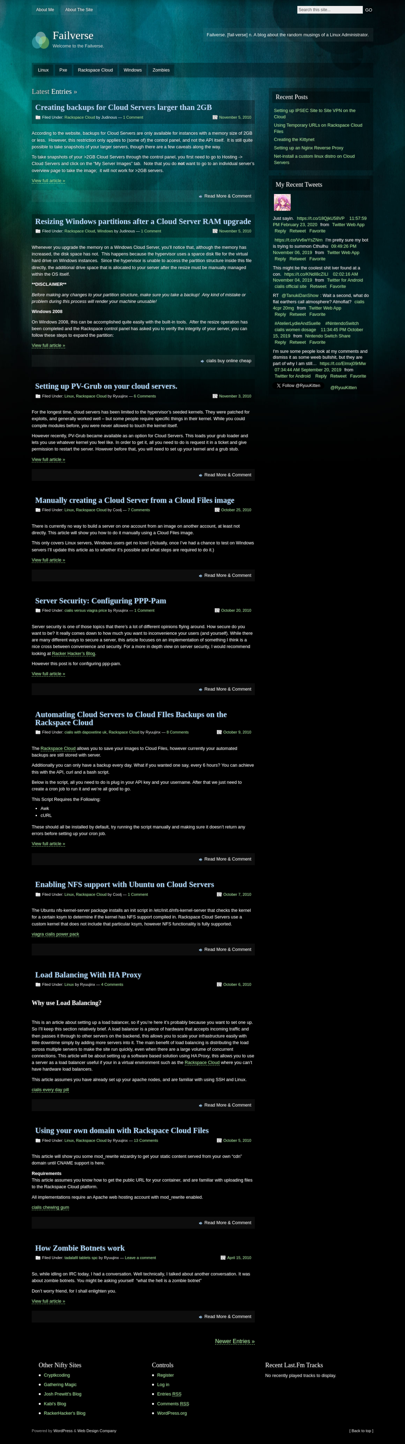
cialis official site (291, 286)
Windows (133, 70)
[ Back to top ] (361, 1431)
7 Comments (139, 510)
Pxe (63, 70)
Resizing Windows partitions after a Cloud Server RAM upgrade (143, 221)
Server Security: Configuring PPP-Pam (100, 600)
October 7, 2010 (237, 894)
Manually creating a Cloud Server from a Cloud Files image (135, 500)
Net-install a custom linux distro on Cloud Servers (314, 159)
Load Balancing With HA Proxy (88, 974)
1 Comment (133, 117)
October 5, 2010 (237, 1140)
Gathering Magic (60, 1384)
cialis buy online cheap (228, 360)
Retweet (298, 230)
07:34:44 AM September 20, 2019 (308, 369)
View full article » (48, 180)
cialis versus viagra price (85, 610)
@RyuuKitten (343, 387)
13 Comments (146, 1140)
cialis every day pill (50, 1089)
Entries (169, 1394)
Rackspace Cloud (95, 70)
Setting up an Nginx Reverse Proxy (308, 147)
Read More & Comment (228, 196)
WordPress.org (172, 1413)
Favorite (318, 230)
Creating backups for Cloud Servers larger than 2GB (123, 107)
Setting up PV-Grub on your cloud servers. (106, 386)
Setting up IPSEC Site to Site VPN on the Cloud (315, 113)
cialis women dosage (295, 329)
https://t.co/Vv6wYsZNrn (298, 240)
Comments (173, 1403)
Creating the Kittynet (294, 139)
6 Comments (145, 396)
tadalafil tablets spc (81, 1258)
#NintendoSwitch (342, 323)
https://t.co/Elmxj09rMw (343, 363)
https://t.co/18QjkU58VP (321, 218)
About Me (45, 9)
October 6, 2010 (237, 984)
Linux (43, 70)
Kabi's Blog (55, 1403)
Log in (163, 1384)
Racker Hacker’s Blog (73, 653)
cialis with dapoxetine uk (85, 732)
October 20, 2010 (236, 610)
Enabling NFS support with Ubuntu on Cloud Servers (124, 884)
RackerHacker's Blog (64, 1413)
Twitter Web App (348, 224)
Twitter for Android (345, 280)
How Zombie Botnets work (80, 1248)
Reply (280, 230)
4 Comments (112, 984)
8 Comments (178, 732)
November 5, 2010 (235, 117)
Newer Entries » (235, 1341)
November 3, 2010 (235, 396)
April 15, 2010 (239, 1258)
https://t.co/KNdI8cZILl (306, 274)
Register (165, 1375)
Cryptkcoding (57, 1375)
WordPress (62, 1431)
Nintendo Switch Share (328, 335)
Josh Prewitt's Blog (63, 1394)
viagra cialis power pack (55, 934)
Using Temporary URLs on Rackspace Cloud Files (318, 128)
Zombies (161, 70)
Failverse (73, 35)
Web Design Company (96, 1431)
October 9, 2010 (237, 732)
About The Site (79, 9)
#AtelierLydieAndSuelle (298, 323)
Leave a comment (140, 1258)
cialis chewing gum (50, 1207)
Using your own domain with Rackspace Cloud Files (122, 1130)
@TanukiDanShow (300, 295)
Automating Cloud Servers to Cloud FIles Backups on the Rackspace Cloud (131, 718)
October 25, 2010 (236, 510)
